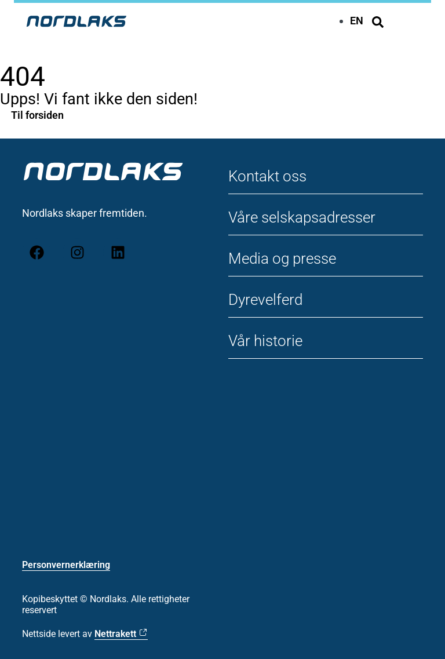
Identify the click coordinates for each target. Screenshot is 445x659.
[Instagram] (77, 252)
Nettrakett (115, 633)
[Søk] (378, 22)
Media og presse (282, 258)
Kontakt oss (267, 176)
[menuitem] (356, 20)
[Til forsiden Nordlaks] (76, 21)
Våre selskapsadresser (301, 217)
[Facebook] (36, 252)
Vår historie (265, 340)
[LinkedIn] (117, 252)
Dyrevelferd (265, 299)
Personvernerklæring (66, 564)
